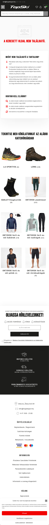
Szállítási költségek (24, 431)
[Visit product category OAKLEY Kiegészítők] (11, 190)
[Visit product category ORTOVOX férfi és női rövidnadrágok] (35, 263)
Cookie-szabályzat (20, 522)
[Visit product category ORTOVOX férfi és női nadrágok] (35, 226)
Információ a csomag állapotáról (24, 481)
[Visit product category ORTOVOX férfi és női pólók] (11, 261)
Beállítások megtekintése (24, 518)
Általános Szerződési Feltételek (24, 460)
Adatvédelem (29, 522)
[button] (46, 501)
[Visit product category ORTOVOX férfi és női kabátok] (11, 226)
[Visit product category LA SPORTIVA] (11, 156)
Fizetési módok (24, 435)
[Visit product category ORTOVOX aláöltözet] (35, 190)
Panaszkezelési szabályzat (24, 469)
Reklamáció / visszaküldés (24, 440)
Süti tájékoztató (24, 473)
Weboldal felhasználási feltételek (24, 465)
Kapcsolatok (24, 496)
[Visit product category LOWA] (35, 156)
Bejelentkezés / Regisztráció (24, 427)
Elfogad (24, 513)
